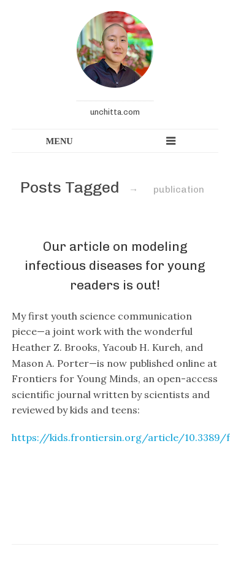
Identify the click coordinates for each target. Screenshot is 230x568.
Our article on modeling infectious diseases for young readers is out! (115, 265)
